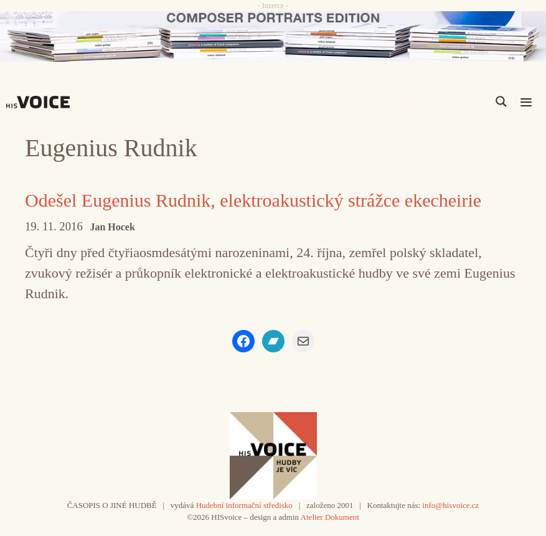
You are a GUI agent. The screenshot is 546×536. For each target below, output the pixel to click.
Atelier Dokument (330, 517)
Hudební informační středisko (244, 505)
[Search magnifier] (501, 101)
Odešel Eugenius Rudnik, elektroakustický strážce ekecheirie (253, 200)
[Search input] (442, 101)
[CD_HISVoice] (273, 36)
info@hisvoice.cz (450, 505)
